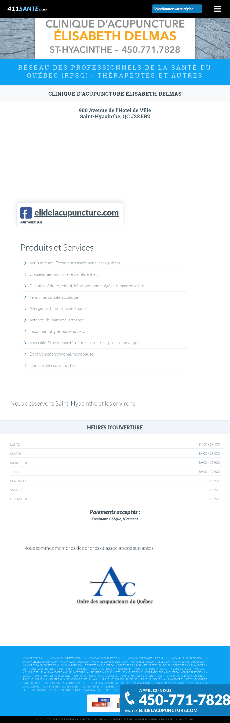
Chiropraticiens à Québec (185, 675)
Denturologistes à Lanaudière (82, 690)
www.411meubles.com (104, 658)
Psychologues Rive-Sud (120, 679)
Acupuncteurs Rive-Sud (187, 668)
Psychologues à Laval (82, 679)
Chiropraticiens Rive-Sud (52, 675)
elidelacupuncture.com (168, 710)
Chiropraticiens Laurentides (142, 675)
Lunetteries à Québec (99, 686)
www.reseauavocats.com (41, 665)
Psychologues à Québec (62, 683)
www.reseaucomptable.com (150, 661)
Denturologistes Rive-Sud (41, 690)
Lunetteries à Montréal (100, 683)
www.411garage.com (74, 661)
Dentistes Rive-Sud (157, 665)
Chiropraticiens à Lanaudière (95, 675)
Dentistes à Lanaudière (189, 665)
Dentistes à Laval (130, 665)
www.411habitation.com (189, 661)
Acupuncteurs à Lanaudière (42, 672)
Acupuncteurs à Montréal (111, 668)
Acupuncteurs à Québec (122, 672)
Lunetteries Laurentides (61, 686)
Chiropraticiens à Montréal (160, 672)
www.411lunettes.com (65, 658)
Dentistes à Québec (73, 668)
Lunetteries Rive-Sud (169, 683)
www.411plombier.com (187, 658)
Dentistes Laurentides (39, 668)
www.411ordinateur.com (145, 658)
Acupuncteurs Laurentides (83, 672)
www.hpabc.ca (71, 665)
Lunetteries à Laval (136, 683)
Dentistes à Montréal (99, 665)
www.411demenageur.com (109, 661)
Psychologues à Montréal (42, 679)
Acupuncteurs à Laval (151, 668)
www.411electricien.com (40, 661)
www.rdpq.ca (32, 658)
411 (27, 8)
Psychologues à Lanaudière (161, 679)
